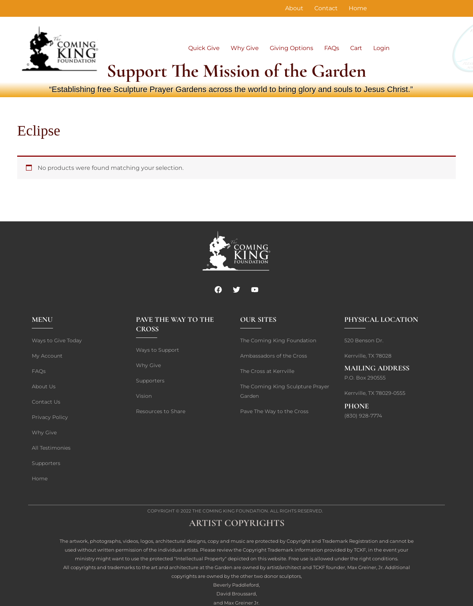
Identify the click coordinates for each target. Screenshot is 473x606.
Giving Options (291, 48)
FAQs (331, 48)
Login (381, 48)
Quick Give (204, 48)
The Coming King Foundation (230, 511)
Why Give (245, 48)
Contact (326, 8)
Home (358, 8)
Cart (356, 48)
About (294, 8)
